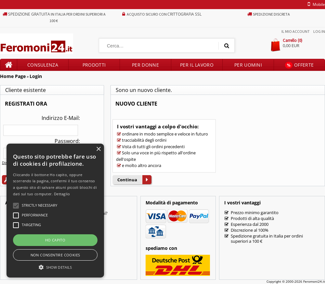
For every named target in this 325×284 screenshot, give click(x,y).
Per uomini (248, 65)
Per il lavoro (197, 65)
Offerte (299, 65)
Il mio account (295, 31)
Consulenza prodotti (42, 66)
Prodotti (94, 65)
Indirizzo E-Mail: (61, 118)
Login (36, 76)
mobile (315, 4)
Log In (319, 31)
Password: (67, 141)
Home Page (13, 76)
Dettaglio (62, 193)
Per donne (145, 65)
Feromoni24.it (314, 281)
